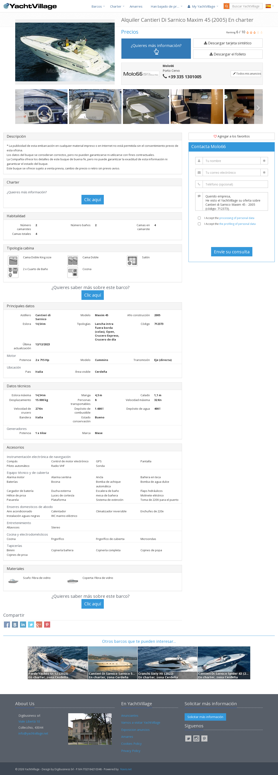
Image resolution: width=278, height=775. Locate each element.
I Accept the (229, 218)
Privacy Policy (130, 751)
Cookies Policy (131, 744)
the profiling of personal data (237, 224)
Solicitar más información (205, 717)
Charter (115, 6)
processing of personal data (236, 218)
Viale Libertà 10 (29, 721)
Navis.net (126, 769)
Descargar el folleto (228, 54)
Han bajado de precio (167, 6)
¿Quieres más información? (156, 49)
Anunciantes (129, 715)
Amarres (136, 6)
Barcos (96, 6)
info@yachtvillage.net (33, 733)
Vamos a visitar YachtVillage (140, 722)
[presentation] (232, 236)
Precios (129, 31)
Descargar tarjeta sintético (228, 43)
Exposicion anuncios (135, 730)
